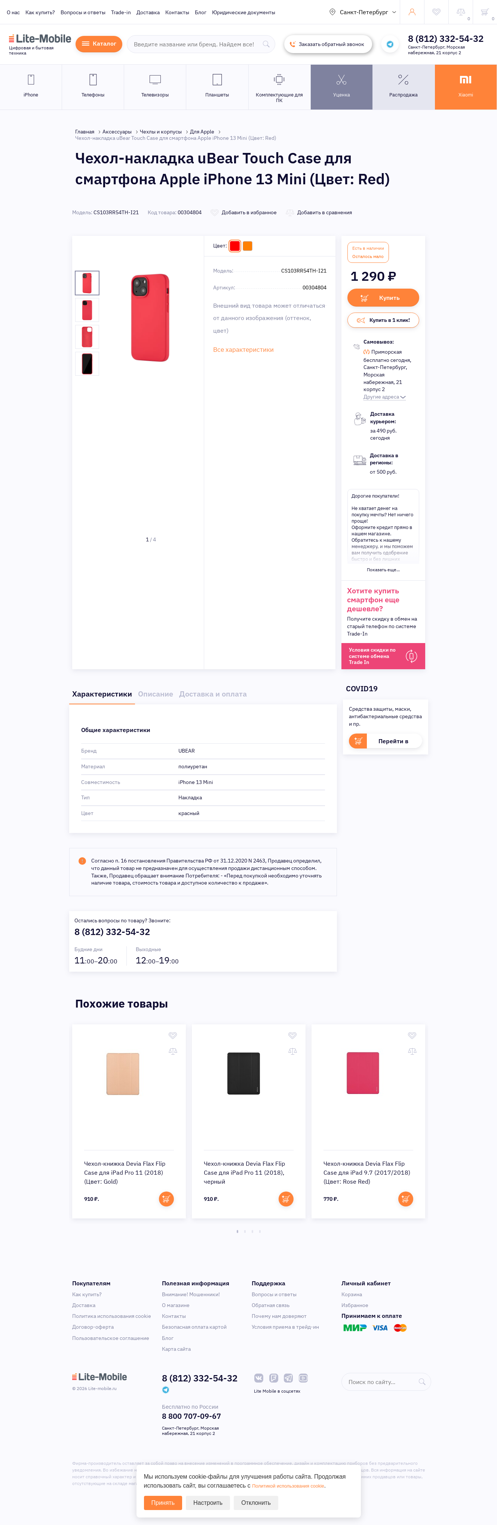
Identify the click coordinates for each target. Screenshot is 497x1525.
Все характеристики (238, 348)
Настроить (208, 1503)
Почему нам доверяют (279, 1319)
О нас (13, 12)
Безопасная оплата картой (194, 1331)
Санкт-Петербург (364, 12)
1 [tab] (237, 1235)
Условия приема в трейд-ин (285, 1331)
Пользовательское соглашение (110, 1341)
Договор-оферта (93, 1331)
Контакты (177, 12)
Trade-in (121, 12)
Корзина (351, 1298)
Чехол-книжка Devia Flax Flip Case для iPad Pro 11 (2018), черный (244, 1176)
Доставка (148, 12)
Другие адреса (384, 399)
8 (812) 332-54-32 (446, 38)
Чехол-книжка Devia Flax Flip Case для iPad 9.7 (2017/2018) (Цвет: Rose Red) (366, 1176)
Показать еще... (383, 572)
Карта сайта (176, 1352)
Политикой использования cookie (298, 1485)
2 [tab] (245, 1235)
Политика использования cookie (111, 1319)
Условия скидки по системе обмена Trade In (375, 659)
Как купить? (40, 12)
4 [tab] (260, 1235)
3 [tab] (252, 1235)
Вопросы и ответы (83, 12)
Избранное (354, 1309)
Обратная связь (270, 1309)
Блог (200, 12)
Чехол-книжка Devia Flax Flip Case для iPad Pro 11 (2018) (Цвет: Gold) (124, 1176)
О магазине (176, 1309)
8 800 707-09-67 (191, 1420)
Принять (163, 1503)
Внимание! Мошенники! (191, 1298)
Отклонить (256, 1503)
